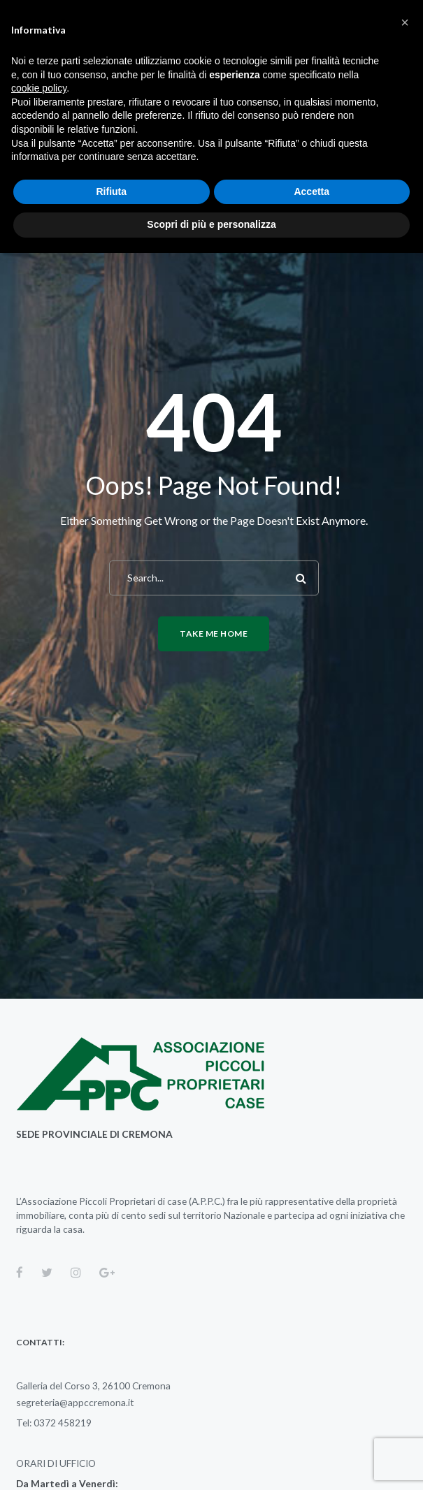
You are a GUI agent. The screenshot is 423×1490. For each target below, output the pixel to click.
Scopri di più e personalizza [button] (211, 224)
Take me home (214, 633)
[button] (405, 22)
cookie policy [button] (38, 88)
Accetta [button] (311, 191)
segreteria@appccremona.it (75, 1402)
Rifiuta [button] (111, 191)
